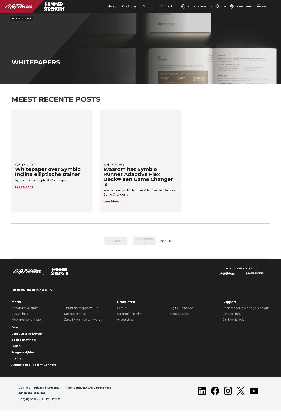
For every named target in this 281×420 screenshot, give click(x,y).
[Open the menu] (262, 6)
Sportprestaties (75, 314)
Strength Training (130, 314)
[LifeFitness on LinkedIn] (202, 401)
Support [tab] (140, 6)
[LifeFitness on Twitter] (241, 401)
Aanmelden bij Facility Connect (30, 371)
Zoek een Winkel (26, 342)
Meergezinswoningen (27, 319)
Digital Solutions (181, 308)
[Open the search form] (218, 6)
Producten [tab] (121, 6)
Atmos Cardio (179, 314)
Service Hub (231, 314)
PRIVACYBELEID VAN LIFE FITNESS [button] (96, 397)
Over (15, 328)
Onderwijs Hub (233, 319)
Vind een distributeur (29, 335)
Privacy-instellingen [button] (50, 397)
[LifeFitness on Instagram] (228, 401)
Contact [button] (25, 397)
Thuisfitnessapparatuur (81, 308)
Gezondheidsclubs (24, 308)
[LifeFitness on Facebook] (215, 401)
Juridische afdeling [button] (34, 402)
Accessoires (125, 319)
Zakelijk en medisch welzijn (83, 319)
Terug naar (21, 18)
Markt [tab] (103, 6)
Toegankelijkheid (26, 356)
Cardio (121, 308)
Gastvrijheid (19, 314)
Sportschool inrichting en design (246, 308)
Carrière (18, 363)
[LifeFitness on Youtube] (253, 401)
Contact (158, 6)
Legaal (17, 349)
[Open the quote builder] (240, 6)
